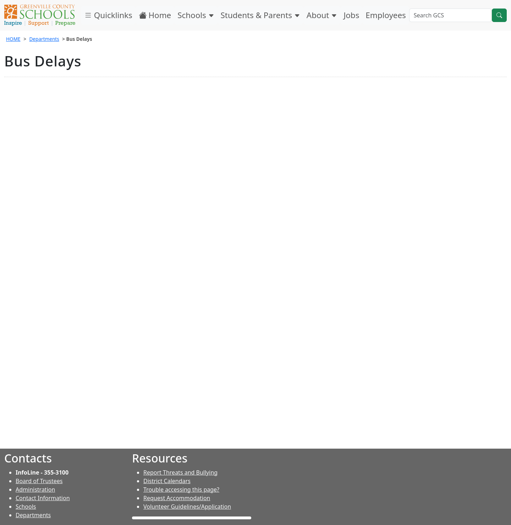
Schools (195, 15)
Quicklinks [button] (108, 15)
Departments (44, 39)
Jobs (351, 15)
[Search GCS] (450, 15)
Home (155, 15)
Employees (386, 15)
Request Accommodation (176, 498)
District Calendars (167, 481)
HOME (13, 39)
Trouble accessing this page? (181, 489)
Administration (35, 489)
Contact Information (43, 498)
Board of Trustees (39, 481)
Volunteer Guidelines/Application (187, 506)
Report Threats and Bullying (180, 472)
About (322, 15)
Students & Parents (260, 15)
